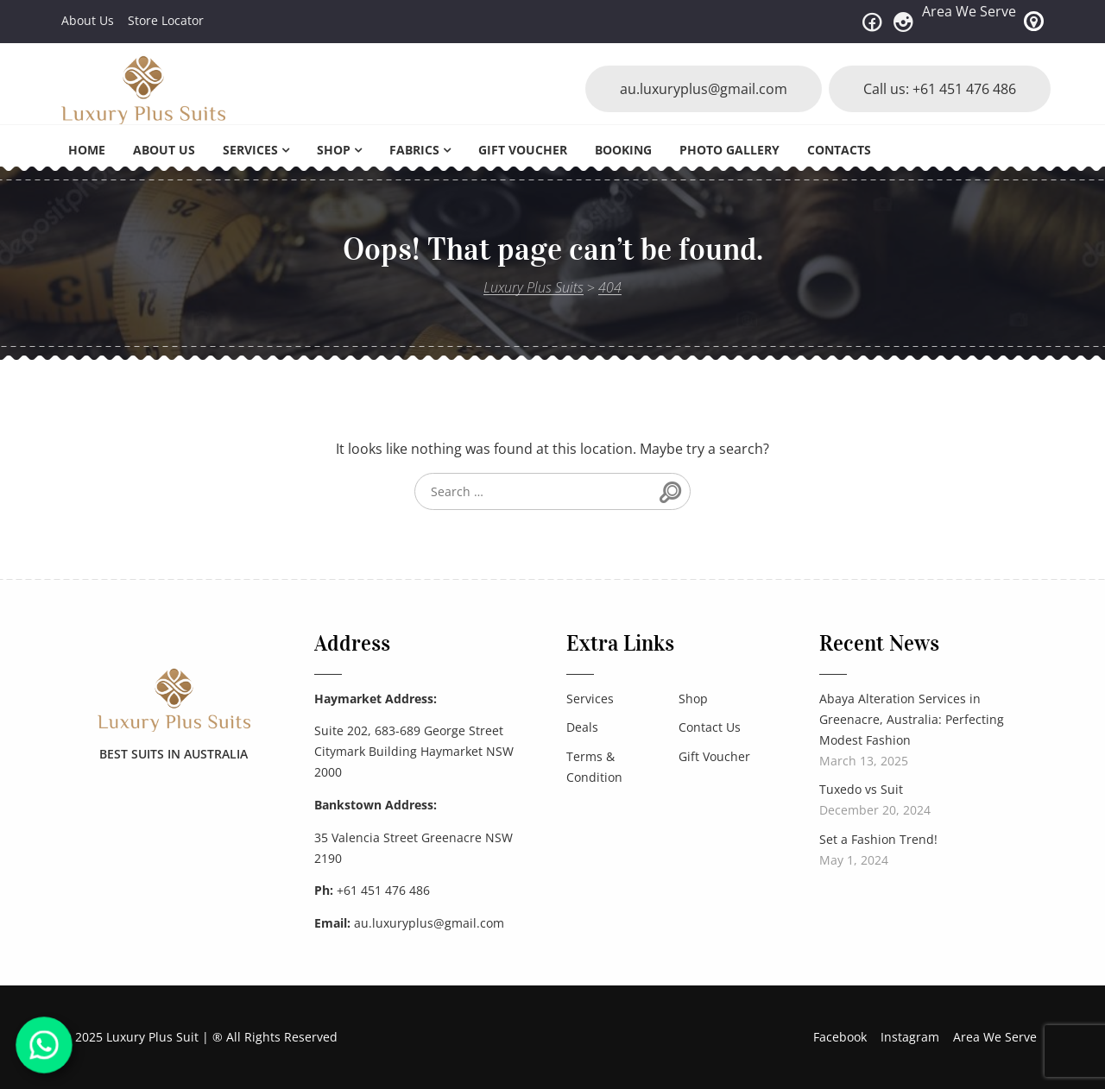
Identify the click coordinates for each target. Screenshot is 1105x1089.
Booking (623, 150)
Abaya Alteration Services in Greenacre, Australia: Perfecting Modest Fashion (911, 719)
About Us (87, 20)
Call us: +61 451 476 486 (939, 88)
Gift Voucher (522, 150)
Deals (582, 727)
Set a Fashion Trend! (878, 839)
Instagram (910, 1037)
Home (86, 150)
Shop (333, 150)
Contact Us (710, 727)
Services (250, 150)
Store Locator (166, 20)
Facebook (840, 1037)
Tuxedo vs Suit (861, 789)
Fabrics (414, 150)
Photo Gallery (729, 150)
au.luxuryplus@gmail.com (703, 88)
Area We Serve (969, 11)
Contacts (839, 150)
